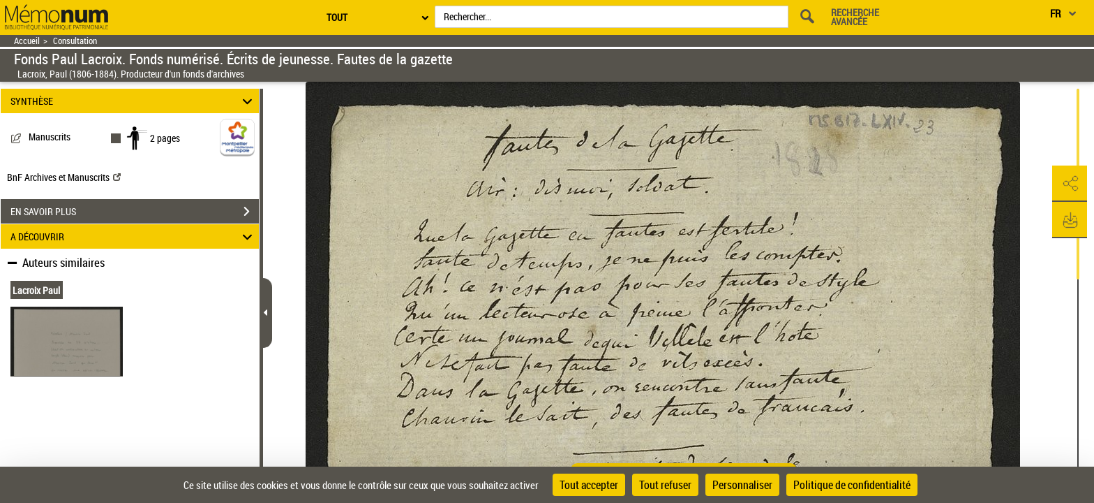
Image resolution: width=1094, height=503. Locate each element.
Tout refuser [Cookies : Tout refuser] (665, 485)
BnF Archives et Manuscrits (64, 177)
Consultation (75, 41)
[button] (1069, 184)
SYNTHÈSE (133, 101)
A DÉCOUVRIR (133, 236)
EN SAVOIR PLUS (134, 211)
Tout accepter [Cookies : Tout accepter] (589, 485)
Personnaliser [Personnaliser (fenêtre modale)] (742, 485)
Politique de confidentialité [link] (852, 485)
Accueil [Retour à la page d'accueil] (27, 41)
